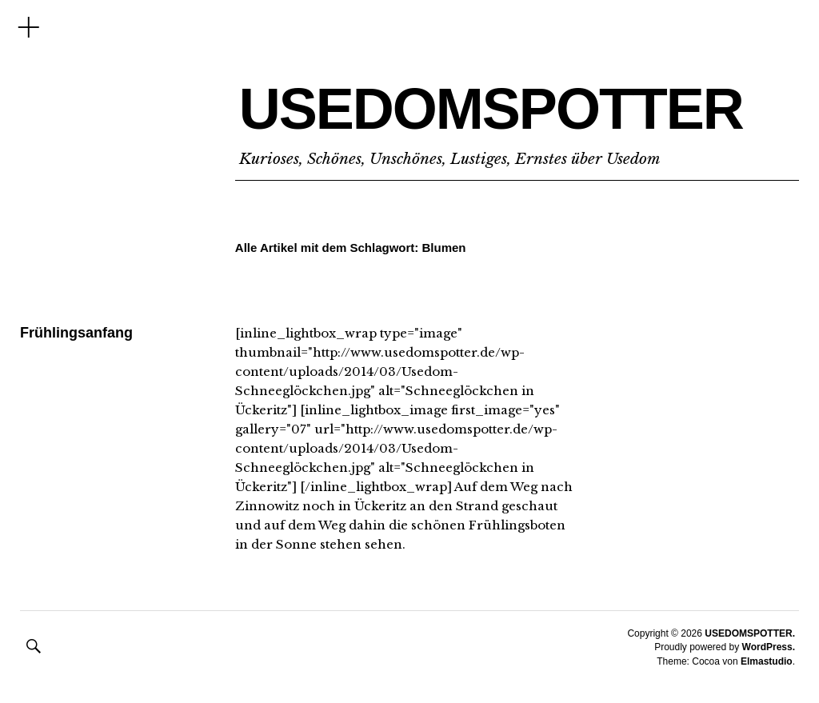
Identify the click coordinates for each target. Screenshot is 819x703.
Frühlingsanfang (76, 333)
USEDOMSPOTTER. (750, 633)
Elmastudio (767, 661)
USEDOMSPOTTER (491, 109)
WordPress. (768, 647)
